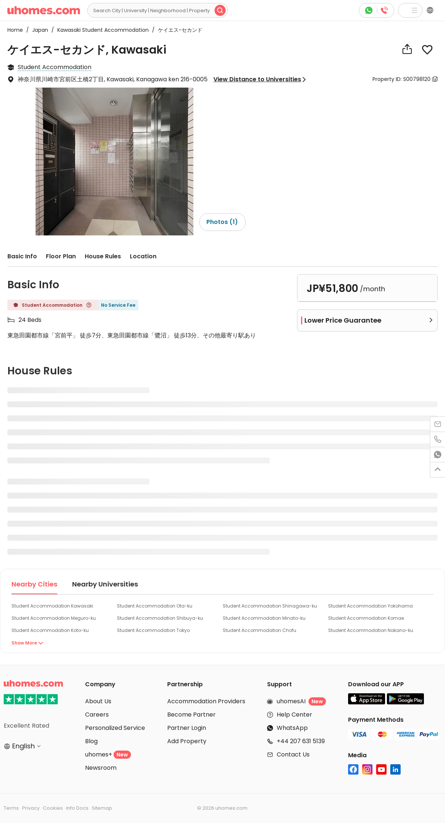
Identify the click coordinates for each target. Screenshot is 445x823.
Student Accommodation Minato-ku (264, 618)
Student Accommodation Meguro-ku (53, 618)
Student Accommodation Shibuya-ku (160, 618)
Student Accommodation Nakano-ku (370, 630)
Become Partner (191, 714)
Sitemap (102, 808)
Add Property (186, 741)
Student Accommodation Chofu (259, 630)
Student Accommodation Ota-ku (154, 606)
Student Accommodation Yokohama (370, 606)
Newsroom (101, 768)
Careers (97, 714)
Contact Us (293, 754)
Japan (38, 30)
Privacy (31, 808)
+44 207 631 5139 (301, 741)
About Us (98, 701)
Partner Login (186, 728)
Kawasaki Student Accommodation (100, 30)
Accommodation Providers (206, 701)
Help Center (294, 714)
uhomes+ (108, 754)
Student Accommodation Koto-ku (50, 630)
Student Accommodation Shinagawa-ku (270, 606)
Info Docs (77, 808)
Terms (11, 808)
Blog (91, 741)
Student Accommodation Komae (366, 618)
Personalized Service (115, 728)
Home (15, 30)
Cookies (53, 808)
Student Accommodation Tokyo (153, 630)
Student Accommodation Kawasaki (52, 606)
